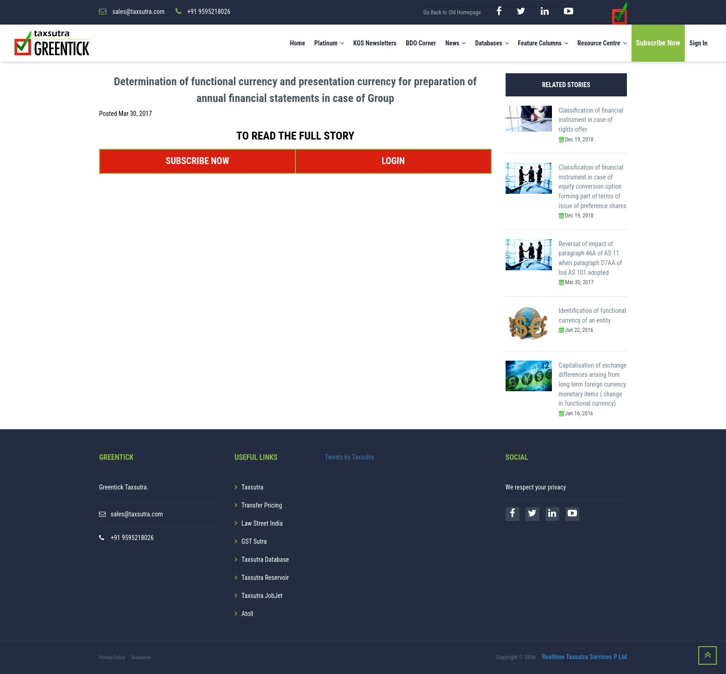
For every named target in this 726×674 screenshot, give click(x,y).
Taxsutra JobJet (262, 595)
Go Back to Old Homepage (452, 12)
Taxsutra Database (265, 559)
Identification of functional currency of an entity (592, 315)
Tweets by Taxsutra (349, 457)
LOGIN (393, 160)
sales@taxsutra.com (137, 514)
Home (297, 43)
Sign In (698, 43)
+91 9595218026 (132, 537)
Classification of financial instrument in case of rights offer (591, 120)
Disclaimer (141, 657)
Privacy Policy (112, 657)
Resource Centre (602, 43)
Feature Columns (543, 43)
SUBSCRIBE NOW (197, 160)
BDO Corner (421, 43)
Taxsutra (252, 487)
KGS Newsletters (375, 43)
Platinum (329, 43)
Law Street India (262, 523)
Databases (491, 43)
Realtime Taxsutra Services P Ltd (584, 657)
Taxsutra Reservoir (265, 577)
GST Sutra (254, 541)
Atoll (247, 613)
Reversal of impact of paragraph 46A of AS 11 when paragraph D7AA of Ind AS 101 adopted (590, 258)
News (455, 43)
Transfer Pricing (262, 505)
